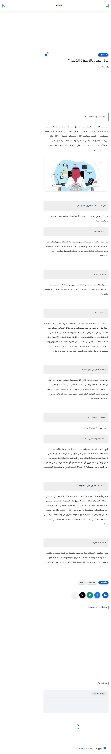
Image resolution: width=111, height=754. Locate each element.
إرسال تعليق (98, 694)
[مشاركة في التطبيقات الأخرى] (75, 595)
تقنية (82, 582)
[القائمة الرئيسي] (107, 6)
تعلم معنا (55, 5)
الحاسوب (103, 55)
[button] (97, 595)
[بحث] (4, 6)
